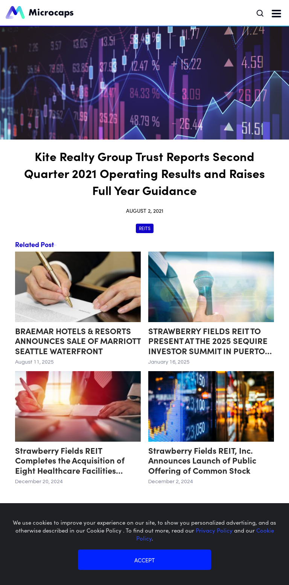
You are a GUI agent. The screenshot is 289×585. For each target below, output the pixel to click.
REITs (145, 228)
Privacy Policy (215, 530)
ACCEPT (144, 560)
